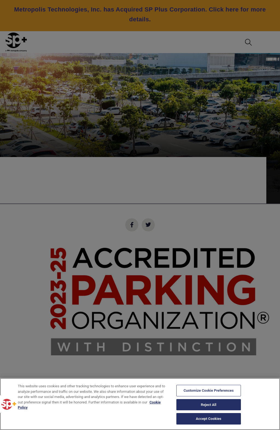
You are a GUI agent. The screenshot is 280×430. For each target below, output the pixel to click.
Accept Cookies (208, 419)
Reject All (209, 405)
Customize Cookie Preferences (208, 390)
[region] (140, 404)
